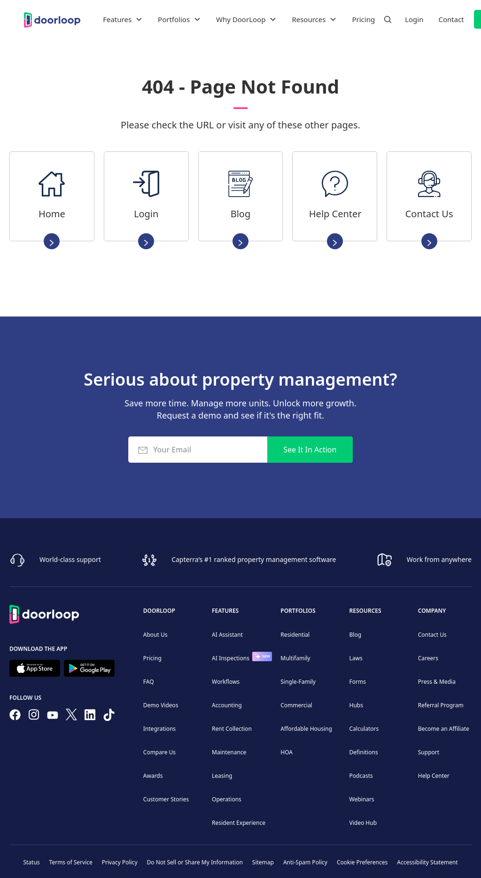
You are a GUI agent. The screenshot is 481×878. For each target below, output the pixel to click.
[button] (122, 19)
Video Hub (363, 823)
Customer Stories (166, 799)
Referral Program (441, 705)
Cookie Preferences (362, 862)
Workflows (226, 682)
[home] (52, 19)
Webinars (361, 799)
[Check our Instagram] (33, 716)
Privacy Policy (120, 862)
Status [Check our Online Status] (31, 862)
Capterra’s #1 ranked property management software (253, 559)
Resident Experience (238, 823)
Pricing (363, 19)
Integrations (159, 729)
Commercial (296, 705)
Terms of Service (71, 862)
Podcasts (361, 776)
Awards (153, 776)
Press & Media (437, 682)
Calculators (364, 729)
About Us (155, 635)
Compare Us (159, 752)
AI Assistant (227, 635)
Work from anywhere (439, 559)
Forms (357, 682)
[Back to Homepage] (44, 613)
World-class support (70, 559)
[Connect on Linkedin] (90, 716)
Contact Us (432, 635)
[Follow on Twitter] (71, 716)
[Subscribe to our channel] (52, 717)
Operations (226, 799)
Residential (295, 635)
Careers (428, 658)
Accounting (227, 705)
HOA (286, 752)
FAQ (148, 682)
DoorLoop (159, 611)
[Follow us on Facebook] (15, 716)
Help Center (434, 776)
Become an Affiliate (443, 729)
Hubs (356, 705)
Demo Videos (160, 705)
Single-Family (298, 682)
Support (428, 752)
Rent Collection (232, 729)
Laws (356, 658)
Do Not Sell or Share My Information (195, 862)
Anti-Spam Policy (305, 862)
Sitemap (263, 862)
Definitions (363, 752)
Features (225, 611)
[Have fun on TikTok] (109, 717)
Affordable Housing (306, 729)
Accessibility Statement (427, 862)
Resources (365, 611)
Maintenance (229, 752)
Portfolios (297, 611)
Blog (355, 635)
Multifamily (295, 658)
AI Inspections (230, 658)
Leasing (222, 776)
